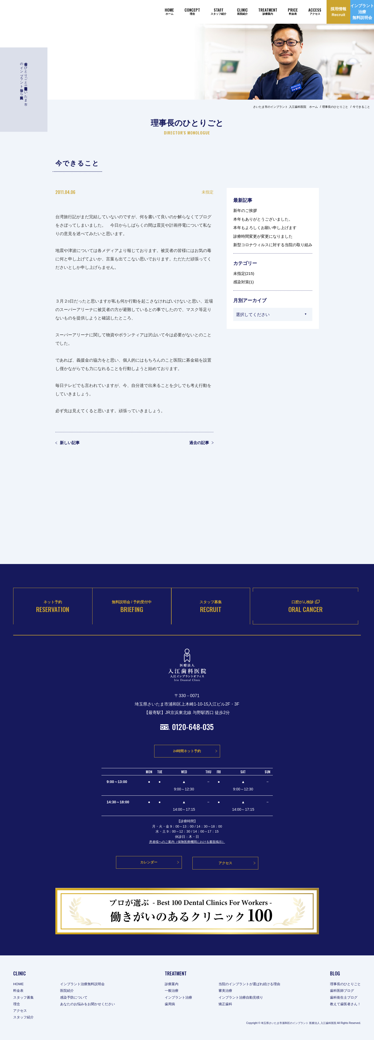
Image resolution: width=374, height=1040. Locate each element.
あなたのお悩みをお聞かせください (91, 1005)
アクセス (20, 1011)
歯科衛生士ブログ (342, 998)
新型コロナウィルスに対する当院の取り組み (272, 244)
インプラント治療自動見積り (243, 998)
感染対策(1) (243, 282)
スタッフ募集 (24, 998)
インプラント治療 (178, 998)
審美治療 (226, 991)
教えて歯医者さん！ (344, 1005)
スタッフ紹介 (24, 1018)
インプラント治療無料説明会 (86, 985)
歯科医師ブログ (340, 991)
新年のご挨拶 (245, 210)
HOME (18, 985)
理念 (17, 1005)
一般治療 (170, 991)
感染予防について (76, 998)
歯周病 (168, 1005)
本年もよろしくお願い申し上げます (265, 227)
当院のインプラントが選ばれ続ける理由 (252, 985)
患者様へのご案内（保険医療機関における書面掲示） (187, 845)
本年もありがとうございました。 (263, 219)
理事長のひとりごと (344, 985)
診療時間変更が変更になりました (263, 236)
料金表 (18, 991)
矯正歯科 (226, 1005)
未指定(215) (243, 273)
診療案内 (170, 985)
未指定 (207, 192)
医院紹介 (69, 991)
